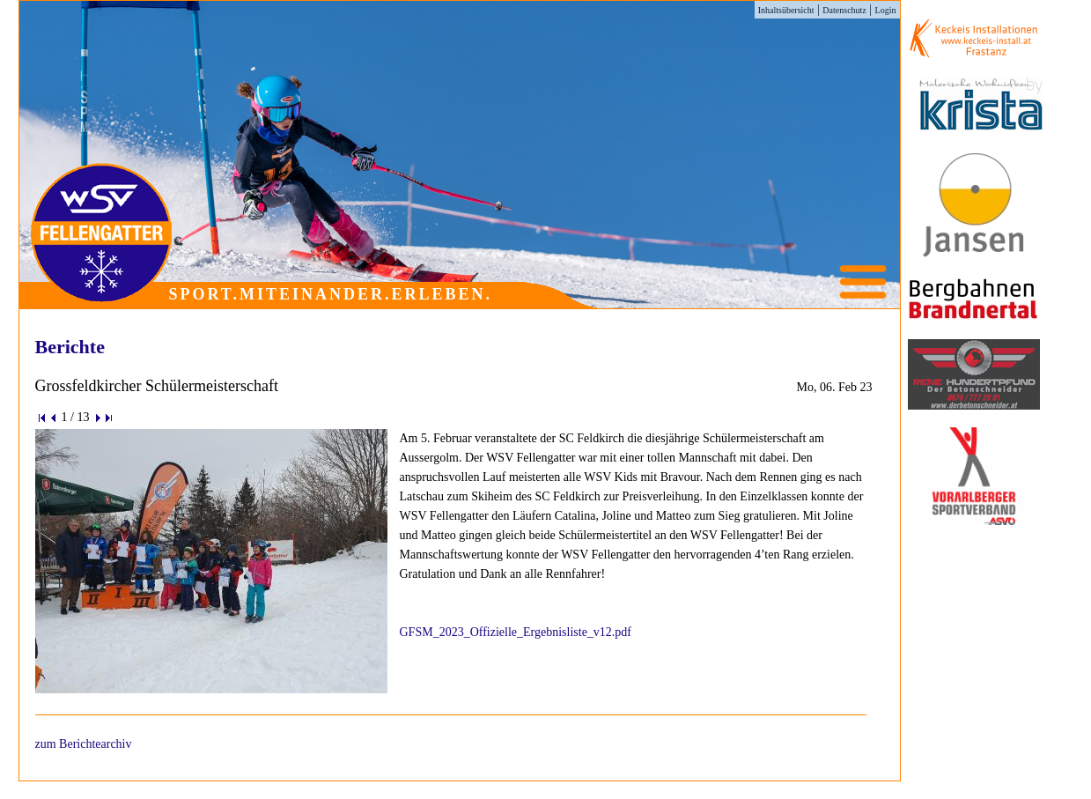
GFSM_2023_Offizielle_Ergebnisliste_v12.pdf (516, 632)
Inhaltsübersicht (786, 10)
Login (885, 10)
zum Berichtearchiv (83, 744)
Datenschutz (844, 10)
